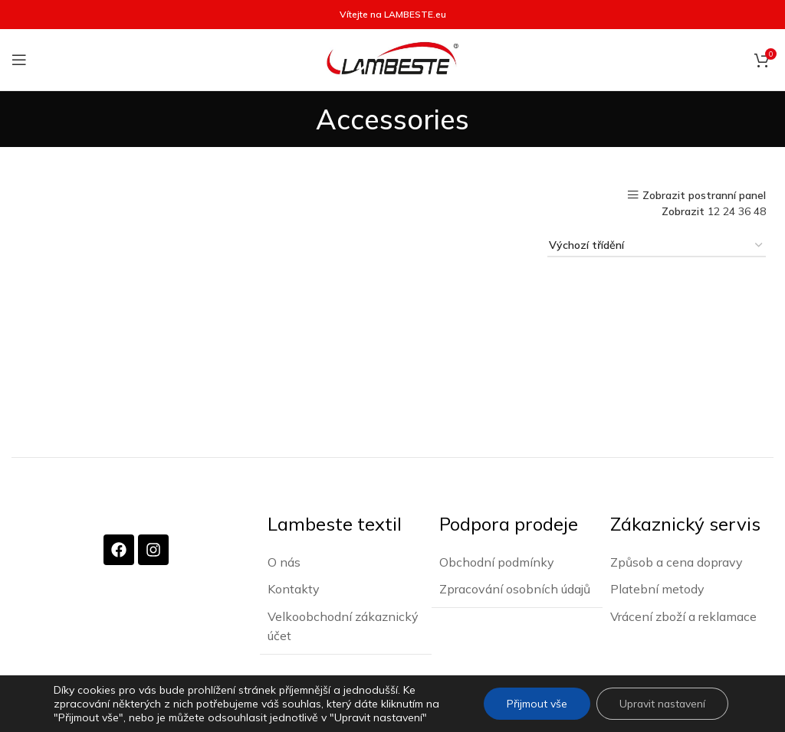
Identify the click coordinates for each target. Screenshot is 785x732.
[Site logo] (392, 59)
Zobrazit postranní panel (704, 195)
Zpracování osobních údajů (514, 588)
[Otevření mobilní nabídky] (19, 59)
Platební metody (657, 588)
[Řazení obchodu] (656, 246)
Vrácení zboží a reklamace (683, 615)
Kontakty (294, 588)
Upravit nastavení (661, 704)
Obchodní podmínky (496, 561)
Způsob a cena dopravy (676, 561)
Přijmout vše (534, 704)
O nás (284, 561)
